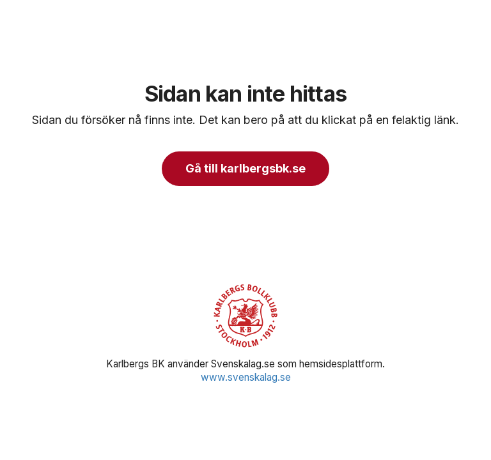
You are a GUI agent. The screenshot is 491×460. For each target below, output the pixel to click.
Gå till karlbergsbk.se (245, 168)
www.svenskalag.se (246, 377)
